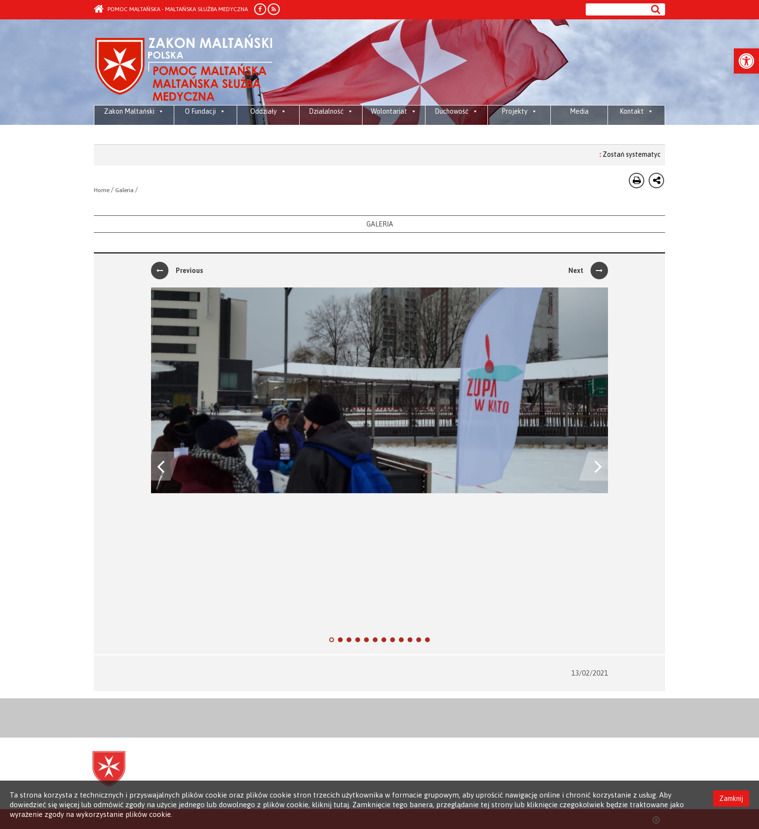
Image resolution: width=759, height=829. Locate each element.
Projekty (519, 111)
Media (579, 111)
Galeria (124, 190)
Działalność (331, 111)
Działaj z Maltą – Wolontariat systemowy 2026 (374, 135)
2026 (214, 131)
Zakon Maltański (134, 111)
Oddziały (268, 111)
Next (588, 270)
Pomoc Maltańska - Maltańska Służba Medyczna (171, 9)
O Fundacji (205, 111)
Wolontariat (394, 111)
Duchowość (456, 111)
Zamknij (731, 798)
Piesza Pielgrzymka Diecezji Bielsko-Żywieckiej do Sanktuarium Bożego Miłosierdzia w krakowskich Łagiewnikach (294, 135)
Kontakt (636, 111)
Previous (177, 270)
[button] (746, 61)
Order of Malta (184, 68)
